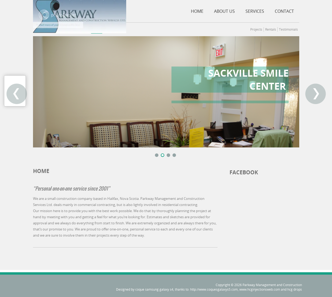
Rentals (270, 29)
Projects (256, 29)
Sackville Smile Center (248, 80)
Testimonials (288, 29)
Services (254, 11)
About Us (224, 11)
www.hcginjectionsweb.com (259, 289)
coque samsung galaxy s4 (154, 289)
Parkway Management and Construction (272, 285)
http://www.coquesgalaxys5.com (214, 289)
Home (197, 11)
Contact (284, 11)
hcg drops (294, 289)
